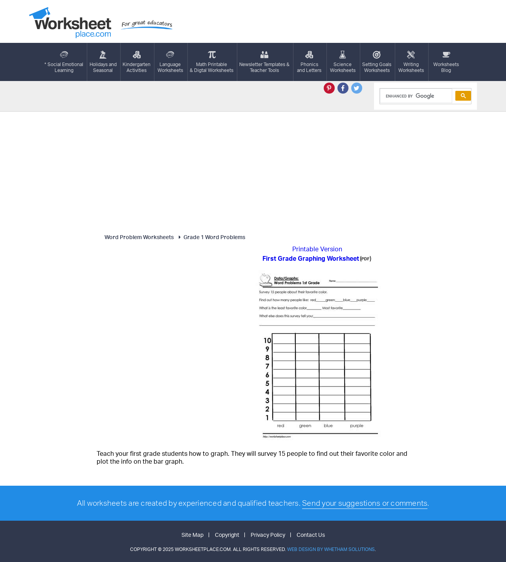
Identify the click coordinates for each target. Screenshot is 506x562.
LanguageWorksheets (170, 62)
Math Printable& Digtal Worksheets (211, 62)
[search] (415, 96)
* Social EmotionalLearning (63, 62)
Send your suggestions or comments (364, 503)
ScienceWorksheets (343, 62)
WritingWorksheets (411, 62)
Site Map (193, 534)
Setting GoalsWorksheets (376, 62)
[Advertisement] (253, 171)
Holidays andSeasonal (103, 62)
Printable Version (317, 249)
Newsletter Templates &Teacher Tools (264, 62)
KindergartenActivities (136, 62)
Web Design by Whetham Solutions (331, 549)
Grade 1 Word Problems (210, 237)
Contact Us (311, 534)
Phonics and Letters (309, 62)
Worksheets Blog (446, 62)
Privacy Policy (268, 534)
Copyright (227, 534)
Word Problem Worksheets (139, 237)
